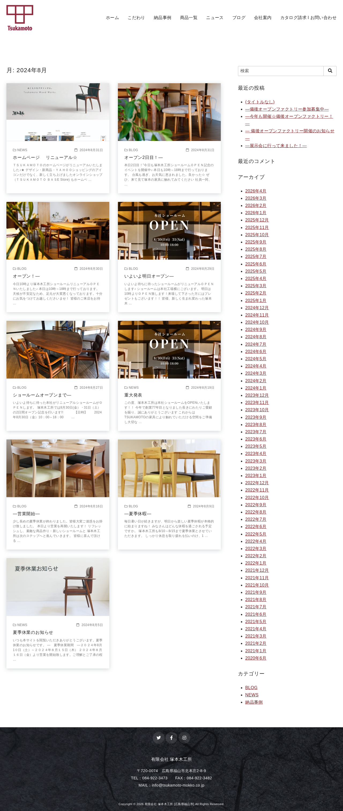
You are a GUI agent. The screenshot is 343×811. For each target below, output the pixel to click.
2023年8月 (255, 424)
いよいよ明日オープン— (149, 276)
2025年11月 (257, 227)
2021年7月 (255, 607)
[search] (330, 71)
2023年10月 (257, 410)
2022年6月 (255, 526)
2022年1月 (255, 563)
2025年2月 (255, 293)
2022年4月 (255, 541)
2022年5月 (255, 534)
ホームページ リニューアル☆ (45, 157)
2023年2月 (255, 468)
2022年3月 (255, 548)
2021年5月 (255, 621)
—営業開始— (26, 513)
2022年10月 (257, 497)
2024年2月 (255, 381)
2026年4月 (255, 191)
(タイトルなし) (260, 102)
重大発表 (133, 395)
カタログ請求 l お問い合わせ (308, 17)
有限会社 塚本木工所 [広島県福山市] (169, 804)
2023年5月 (255, 446)
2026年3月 (255, 198)
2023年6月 (255, 439)
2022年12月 (257, 483)
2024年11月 (257, 315)
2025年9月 (255, 242)
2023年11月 (257, 402)
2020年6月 (255, 658)
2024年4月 (255, 366)
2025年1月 (255, 300)
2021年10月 (257, 585)
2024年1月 (255, 388)
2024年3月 (255, 373)
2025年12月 (257, 220)
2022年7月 (255, 519)
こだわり (136, 17)
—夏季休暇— (137, 513)
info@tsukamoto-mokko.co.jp (178, 785)
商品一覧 (189, 17)
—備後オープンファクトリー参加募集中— (287, 109)
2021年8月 (255, 599)
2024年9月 (255, 329)
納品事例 (163, 17)
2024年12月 (257, 308)
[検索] (287, 71)
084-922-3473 (154, 778)
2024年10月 (257, 322)
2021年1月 (255, 651)
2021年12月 (257, 570)
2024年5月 (255, 359)
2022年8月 (255, 512)
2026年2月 (255, 205)
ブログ (238, 17)
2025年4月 (255, 278)
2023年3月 (255, 461)
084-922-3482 (199, 778)
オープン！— (26, 276)
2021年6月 (255, 614)
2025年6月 (255, 264)
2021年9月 (255, 592)
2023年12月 (257, 395)
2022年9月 (255, 505)
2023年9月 (255, 417)
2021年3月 (255, 636)
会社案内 (263, 17)
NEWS (252, 695)
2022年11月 (257, 490)
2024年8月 (255, 336)
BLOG (251, 687)
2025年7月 (255, 256)
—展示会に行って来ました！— (276, 145)
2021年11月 (257, 578)
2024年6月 (255, 351)
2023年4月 (255, 453)
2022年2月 (255, 556)
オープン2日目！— (143, 157)
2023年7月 (255, 432)
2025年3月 (255, 285)
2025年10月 (257, 234)
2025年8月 (255, 249)
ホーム (112, 17)
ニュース (215, 17)
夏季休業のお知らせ (33, 632)
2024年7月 (255, 344)
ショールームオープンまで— (42, 395)
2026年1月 (255, 212)
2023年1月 (255, 475)
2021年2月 (255, 643)
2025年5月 (255, 271)
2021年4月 (255, 629)
